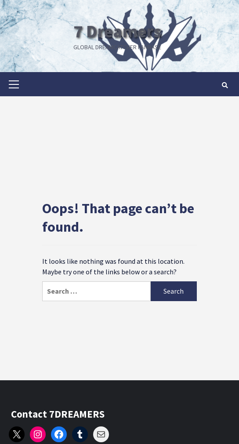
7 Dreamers (117, 31)
